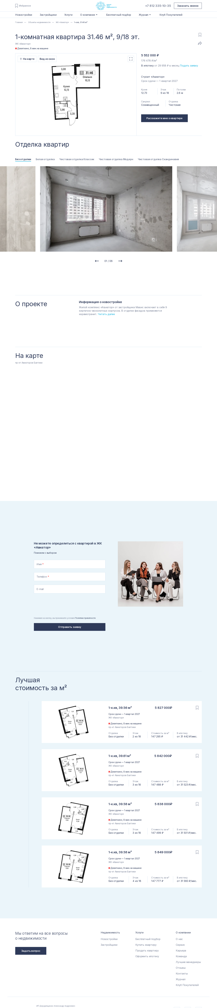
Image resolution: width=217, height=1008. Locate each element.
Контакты (182, 957)
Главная (19, 22)
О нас (179, 923)
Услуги (68, 14)
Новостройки (23, 14)
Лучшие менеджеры (188, 946)
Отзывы (180, 951)
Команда (181, 940)
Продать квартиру (147, 934)
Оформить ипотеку (147, 940)
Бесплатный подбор (118, 14)
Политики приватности (85, 602)
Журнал (180, 963)
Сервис (180, 928)
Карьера (181, 934)
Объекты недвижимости (39, 22)
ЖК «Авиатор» (62, 22)
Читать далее (106, 314)
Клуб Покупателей (170, 14)
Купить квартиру (146, 928)
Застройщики (48, 14)
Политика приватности (112, 994)
